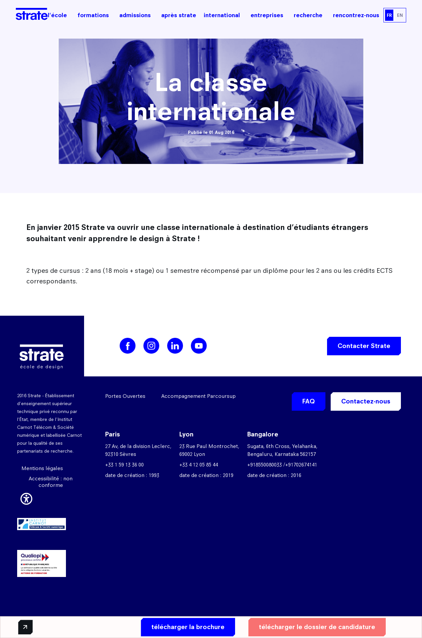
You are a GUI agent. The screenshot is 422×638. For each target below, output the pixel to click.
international (222, 15)
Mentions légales (42, 468)
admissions (135, 15)
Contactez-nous (365, 401)
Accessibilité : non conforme (51, 481)
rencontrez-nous (356, 15)
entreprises (267, 15)
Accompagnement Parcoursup (198, 396)
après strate (178, 15)
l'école (57, 15)
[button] (26, 497)
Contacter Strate (364, 346)
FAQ (308, 401)
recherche (308, 15)
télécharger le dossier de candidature (316, 627)
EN (400, 15)
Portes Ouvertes (125, 396)
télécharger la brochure (187, 627)
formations (93, 15)
